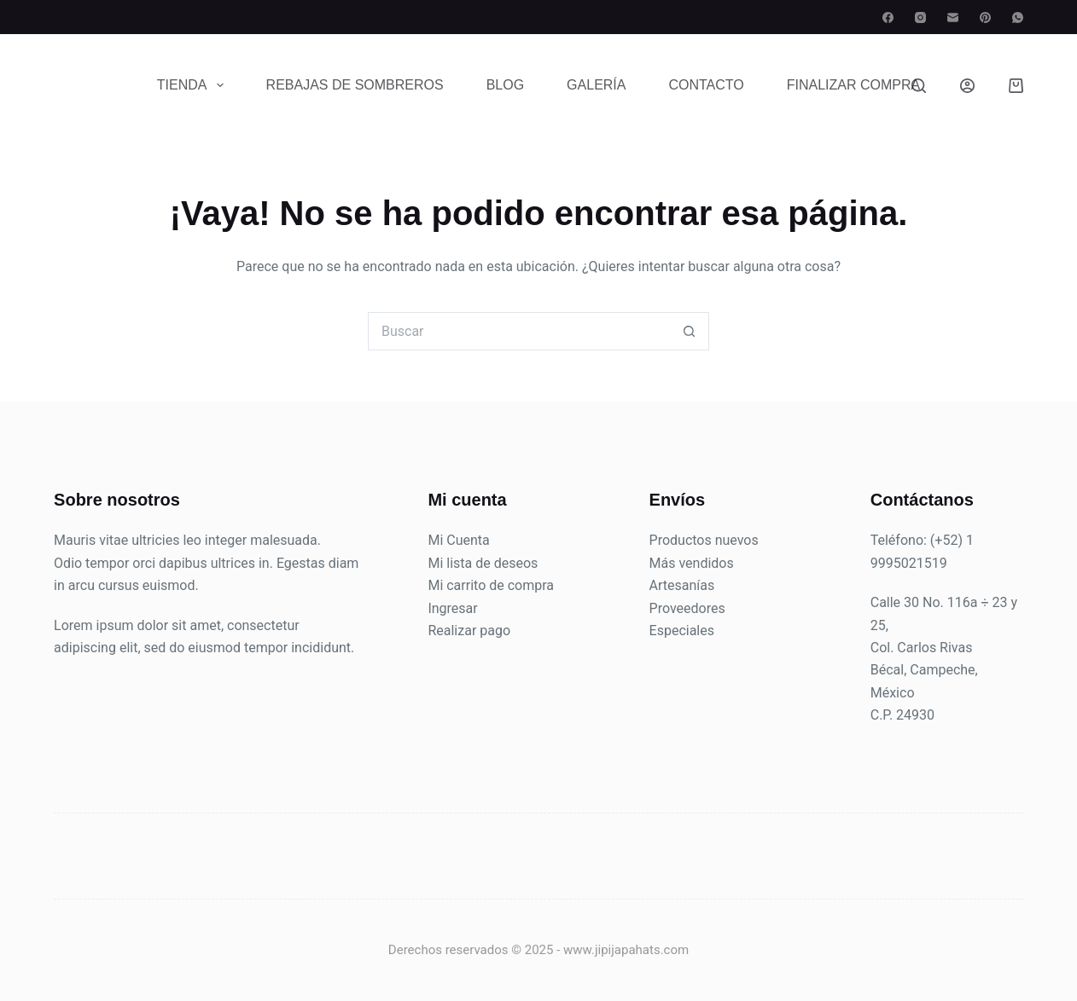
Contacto (705, 85)
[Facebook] (888, 17)
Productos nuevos (704, 540)
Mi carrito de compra (491, 585)
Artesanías (682, 585)
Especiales (681, 630)
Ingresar (452, 608)
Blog (505, 85)
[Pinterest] (985, 17)
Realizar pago (469, 630)
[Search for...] (519, 331)
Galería (596, 85)
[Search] (918, 85)
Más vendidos (691, 563)
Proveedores (687, 608)
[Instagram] (920, 17)
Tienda (193, 85)
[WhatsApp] (1017, 17)
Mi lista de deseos (483, 563)
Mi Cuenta (458, 540)
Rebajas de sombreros (355, 85)
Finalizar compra (853, 85)
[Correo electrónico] (952, 17)
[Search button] (690, 331)
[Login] (967, 85)
